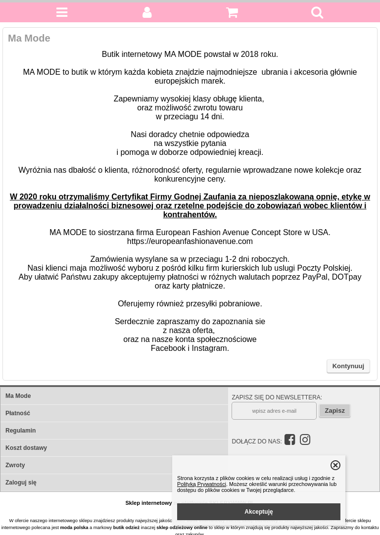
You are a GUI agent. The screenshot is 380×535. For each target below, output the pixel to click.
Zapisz (334, 410)
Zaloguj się (21, 482)
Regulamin (20, 430)
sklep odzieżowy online (181, 527)
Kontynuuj (348, 366)
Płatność (17, 413)
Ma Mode (18, 395)
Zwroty (15, 465)
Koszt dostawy (26, 447)
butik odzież (126, 527)
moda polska (74, 527)
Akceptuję (258, 511)
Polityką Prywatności (201, 484)
